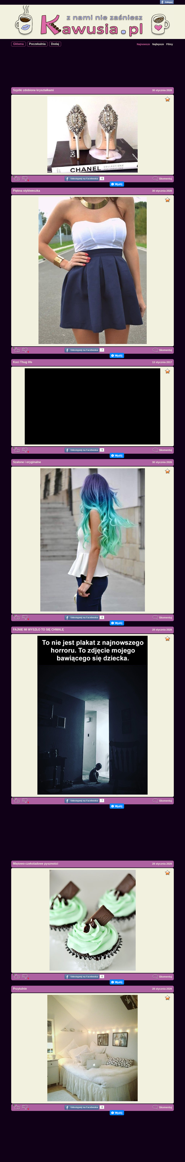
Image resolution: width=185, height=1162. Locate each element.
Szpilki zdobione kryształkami (33, 90)
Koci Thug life (22, 362)
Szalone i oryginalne (27, 462)
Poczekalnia (37, 43)
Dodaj (55, 43)
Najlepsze (158, 44)
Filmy (169, 44)
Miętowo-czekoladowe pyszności (35, 863)
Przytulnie (20, 988)
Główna (18, 43)
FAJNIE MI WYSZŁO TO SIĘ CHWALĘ (38, 629)
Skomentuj (162, 178)
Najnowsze (143, 44)
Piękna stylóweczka (26, 190)
